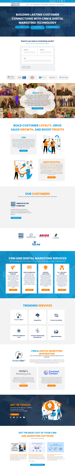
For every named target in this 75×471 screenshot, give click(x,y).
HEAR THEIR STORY (16, 217)
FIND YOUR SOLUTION (37, 108)
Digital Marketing (37, 4)
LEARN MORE (23, 150)
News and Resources (61, 4)
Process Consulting (44, 4)
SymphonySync (52, 4)
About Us (28, 4)
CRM (32, 4)
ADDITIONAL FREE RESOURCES (37, 464)
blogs (42, 438)
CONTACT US (52, 1)
